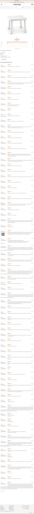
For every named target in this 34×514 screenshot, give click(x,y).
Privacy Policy (2, 509)
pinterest (24, 508)
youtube (27, 508)
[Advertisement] (17, 498)
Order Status (14, 2)
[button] (31, 513)
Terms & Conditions (11, 509)
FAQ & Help (2, 508)
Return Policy (11, 508)
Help (17, 2)
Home (11, 2)
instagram (26, 508)
